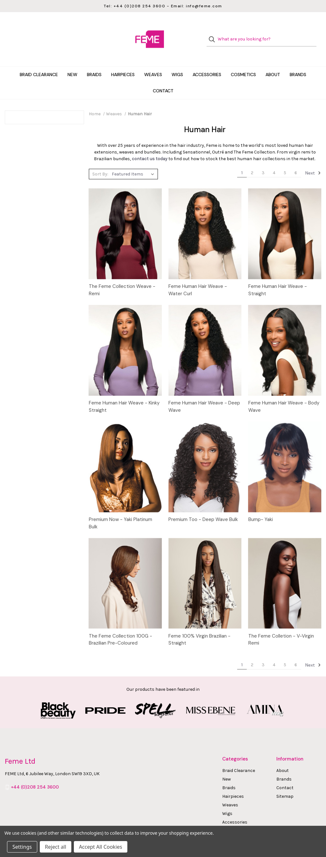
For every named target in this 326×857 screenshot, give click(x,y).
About (273, 62)
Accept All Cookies (100, 846)
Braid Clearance (39, 62)
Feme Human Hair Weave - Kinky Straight (124, 394)
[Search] (214, 33)
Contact (163, 78)
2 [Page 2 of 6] (252, 160)
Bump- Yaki (260, 506)
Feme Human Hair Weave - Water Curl (197, 277)
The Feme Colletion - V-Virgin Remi (281, 627)
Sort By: (100, 161)
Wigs (177, 62)
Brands (298, 62)
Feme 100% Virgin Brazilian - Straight (199, 627)
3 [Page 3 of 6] (263, 160)
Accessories (207, 62)
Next (313, 160)
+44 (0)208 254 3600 (35, 774)
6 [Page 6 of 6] (295, 160)
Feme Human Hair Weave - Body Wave (283, 394)
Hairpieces (123, 62)
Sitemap (285, 783)
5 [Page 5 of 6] (285, 160)
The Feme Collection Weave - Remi (122, 277)
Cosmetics (243, 62)
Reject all (55, 846)
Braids (94, 62)
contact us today (149, 146)
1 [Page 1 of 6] (242, 160)
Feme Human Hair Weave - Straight (277, 277)
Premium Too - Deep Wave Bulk (203, 506)
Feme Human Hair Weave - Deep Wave (204, 394)
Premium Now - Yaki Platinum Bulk (120, 510)
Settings (22, 846)
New (72, 62)
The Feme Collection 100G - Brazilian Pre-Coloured (120, 627)
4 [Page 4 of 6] (274, 160)
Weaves (153, 62)
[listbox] (134, 161)
